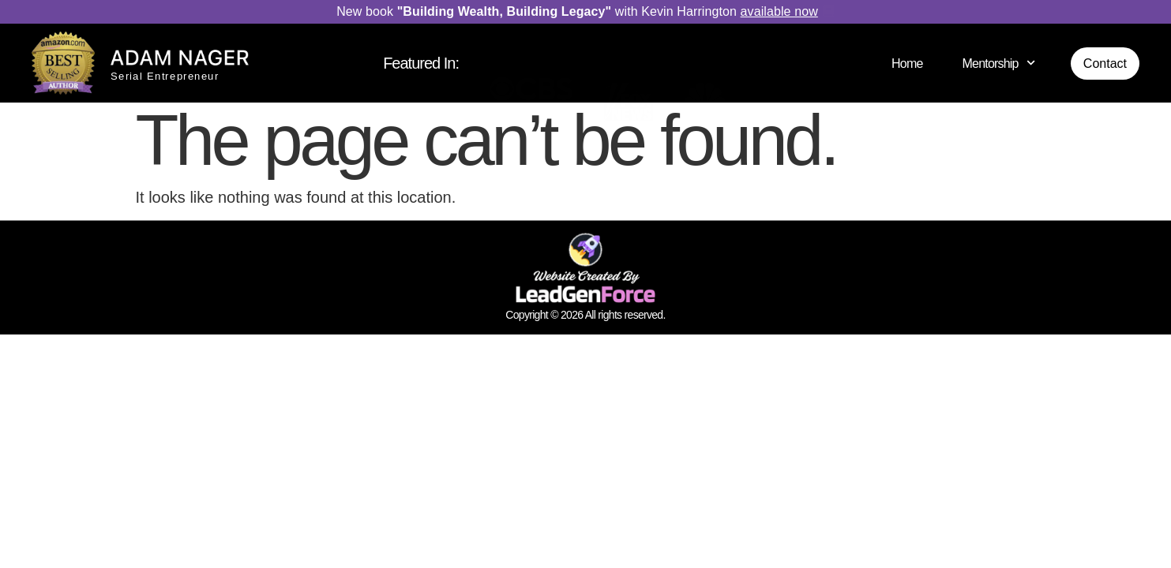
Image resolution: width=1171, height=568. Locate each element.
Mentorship (999, 62)
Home (906, 63)
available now (779, 11)
